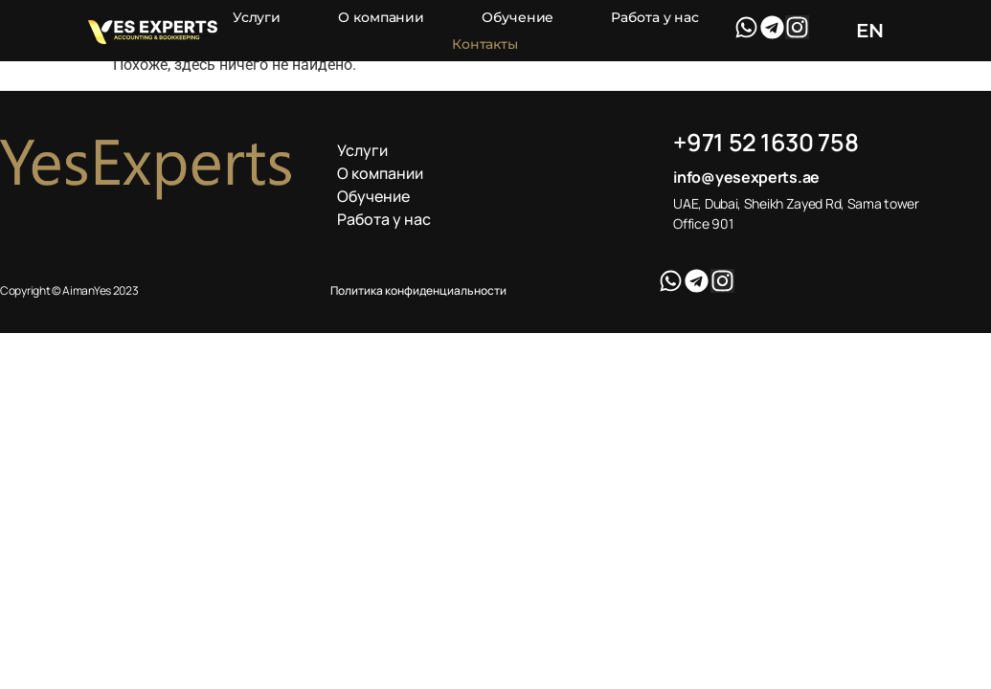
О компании (381, 17)
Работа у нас (655, 17)
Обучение (517, 17)
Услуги (257, 17)
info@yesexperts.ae (746, 177)
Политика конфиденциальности (418, 290)
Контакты (485, 44)
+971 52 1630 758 (765, 142)
